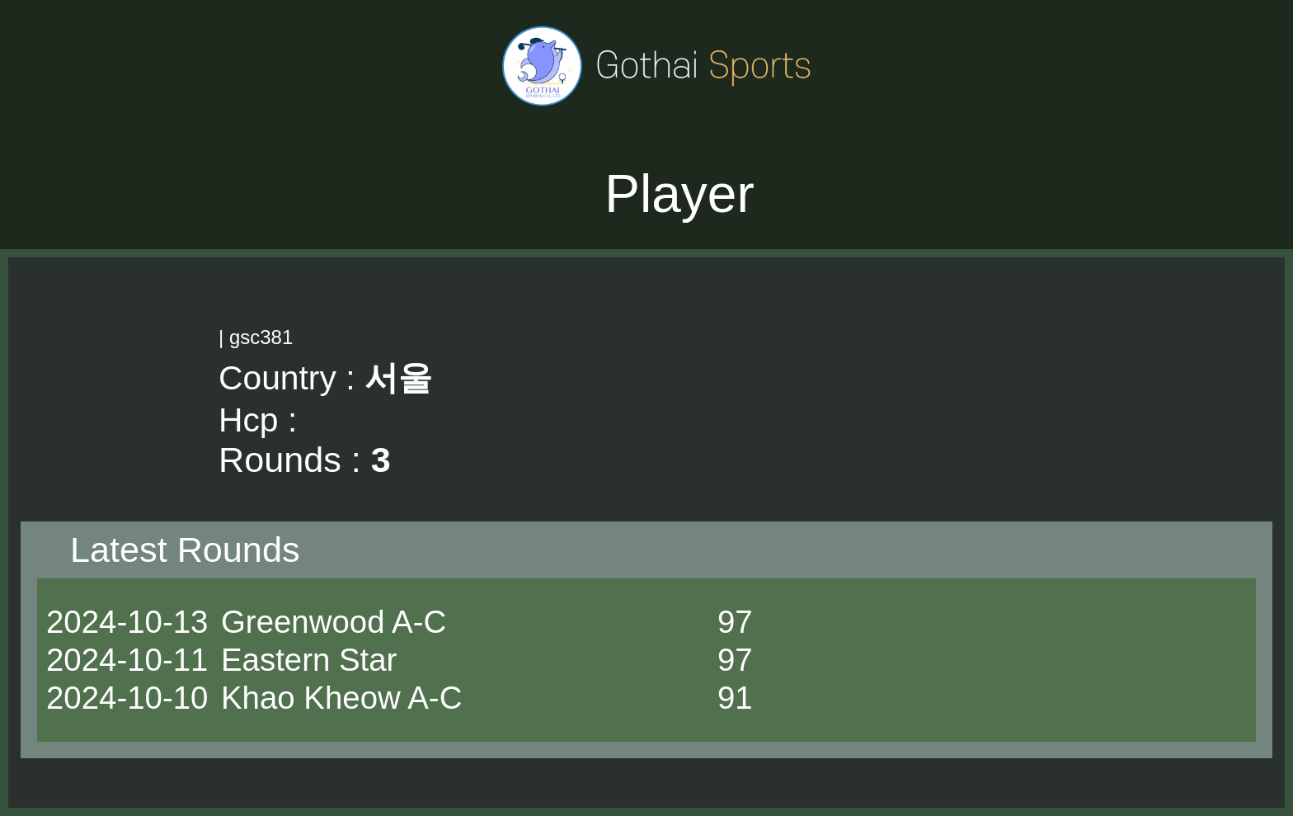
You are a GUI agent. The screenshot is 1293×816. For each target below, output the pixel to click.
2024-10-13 (127, 621)
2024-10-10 (127, 697)
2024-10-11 (127, 659)
